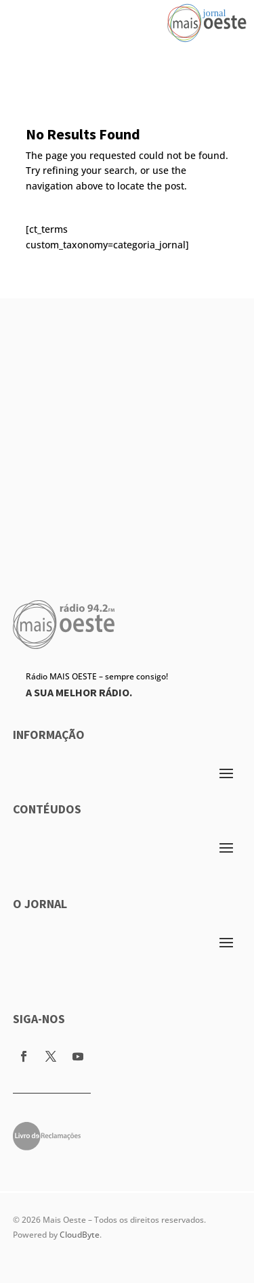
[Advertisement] (127, 425)
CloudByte (80, 1234)
